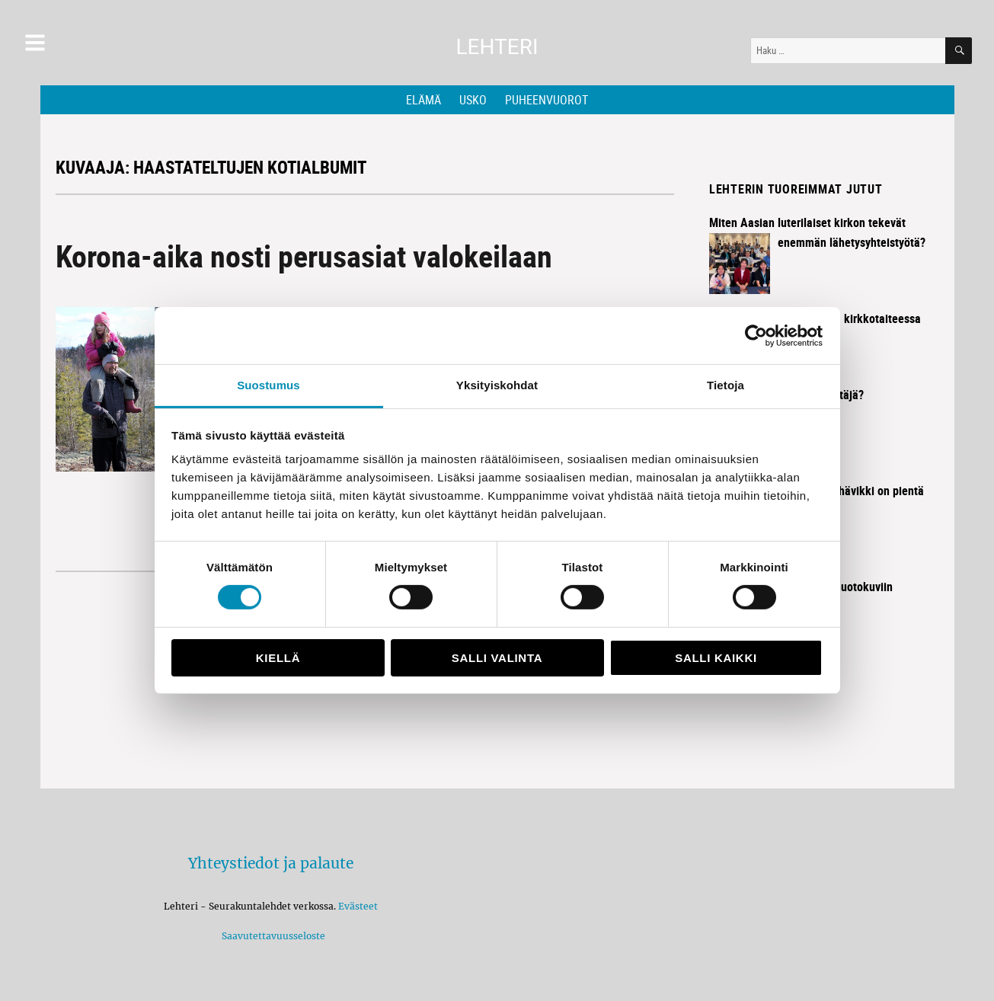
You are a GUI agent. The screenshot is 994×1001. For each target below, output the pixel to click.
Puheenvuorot (546, 99)
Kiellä (278, 657)
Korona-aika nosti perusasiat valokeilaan (304, 256)
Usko (473, 99)
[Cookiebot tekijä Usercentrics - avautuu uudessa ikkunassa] (756, 335)
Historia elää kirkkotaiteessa (849, 318)
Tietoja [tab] (725, 385)
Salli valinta (497, 657)
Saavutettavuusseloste (271, 936)
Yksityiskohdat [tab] (497, 385)
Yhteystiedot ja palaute (270, 863)
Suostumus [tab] (268, 385)
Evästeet (358, 906)
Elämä (423, 99)
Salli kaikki (716, 657)
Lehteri (496, 46)
